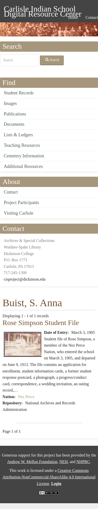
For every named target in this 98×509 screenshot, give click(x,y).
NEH (63, 462)
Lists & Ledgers (18, 134)
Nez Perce (26, 397)
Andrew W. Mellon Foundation (32, 462)
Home (73, 17)
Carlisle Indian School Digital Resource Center (42, 9)
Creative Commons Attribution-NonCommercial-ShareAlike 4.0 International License (49, 476)
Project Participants (21, 202)
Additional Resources (23, 166)
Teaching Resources (22, 145)
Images (10, 103)
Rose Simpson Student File (41, 323)
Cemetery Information (24, 155)
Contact (11, 192)
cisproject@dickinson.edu (24, 279)
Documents (14, 124)
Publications (15, 113)
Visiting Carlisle (18, 213)
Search (52, 60)
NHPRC (83, 462)
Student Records (19, 92)
